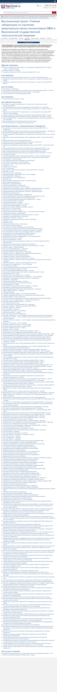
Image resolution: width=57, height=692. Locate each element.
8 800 (50, 5)
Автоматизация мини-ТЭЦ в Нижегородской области (17, 140)
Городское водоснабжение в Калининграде (14, 250)
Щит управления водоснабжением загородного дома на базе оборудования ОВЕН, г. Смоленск (28, 90)
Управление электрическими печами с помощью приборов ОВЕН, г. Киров (23, 363)
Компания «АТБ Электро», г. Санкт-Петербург (15, 323)
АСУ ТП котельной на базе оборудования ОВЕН (15, 470)
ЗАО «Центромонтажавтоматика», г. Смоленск (15, 433)
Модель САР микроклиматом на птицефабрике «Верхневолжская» (20, 570)
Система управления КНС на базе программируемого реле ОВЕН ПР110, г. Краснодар (25, 107)
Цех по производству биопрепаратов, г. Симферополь (17, 194)
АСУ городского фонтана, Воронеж (12, 225)
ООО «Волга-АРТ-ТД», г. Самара (11, 436)
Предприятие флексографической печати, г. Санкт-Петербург (19, 174)
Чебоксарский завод (8, 292)
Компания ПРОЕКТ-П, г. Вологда (11, 70)
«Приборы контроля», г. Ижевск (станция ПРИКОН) (16, 256)
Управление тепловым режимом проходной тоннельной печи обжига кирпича (24, 496)
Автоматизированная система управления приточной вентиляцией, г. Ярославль (24, 430)
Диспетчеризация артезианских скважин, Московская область (19, 180)
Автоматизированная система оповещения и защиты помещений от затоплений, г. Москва (27, 116)
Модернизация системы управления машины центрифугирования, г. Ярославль (24, 420)
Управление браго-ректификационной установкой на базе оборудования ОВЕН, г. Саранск (27, 115)
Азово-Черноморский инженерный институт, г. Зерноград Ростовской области (24, 211)
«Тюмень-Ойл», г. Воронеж (10, 166)
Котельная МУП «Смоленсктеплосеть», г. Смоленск (16, 275)
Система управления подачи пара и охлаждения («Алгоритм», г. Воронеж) (22, 230)
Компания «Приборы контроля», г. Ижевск (14, 327)
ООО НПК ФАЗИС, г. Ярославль (11, 431)
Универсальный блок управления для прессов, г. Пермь (17, 143)
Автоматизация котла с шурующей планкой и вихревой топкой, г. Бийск (22, 332)
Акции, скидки (35, 38)
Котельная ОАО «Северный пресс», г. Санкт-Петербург (17, 264)
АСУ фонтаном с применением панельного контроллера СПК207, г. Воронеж (23, 169)
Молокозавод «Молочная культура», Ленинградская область (19, 197)
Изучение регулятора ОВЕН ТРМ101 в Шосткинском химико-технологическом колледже (26, 597)
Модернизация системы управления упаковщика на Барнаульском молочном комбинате (27, 337)
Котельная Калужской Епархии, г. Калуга (13, 98)
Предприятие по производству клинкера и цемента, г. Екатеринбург (21, 278)
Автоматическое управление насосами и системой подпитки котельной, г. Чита (24, 132)
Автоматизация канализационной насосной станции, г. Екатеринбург (21, 92)
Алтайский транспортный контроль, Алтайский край (17, 326)
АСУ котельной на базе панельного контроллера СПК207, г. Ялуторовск (22, 231)
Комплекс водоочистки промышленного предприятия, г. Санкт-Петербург (22, 276)
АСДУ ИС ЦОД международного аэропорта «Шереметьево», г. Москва (22, 199)
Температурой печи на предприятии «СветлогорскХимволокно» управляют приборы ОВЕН (27, 481)
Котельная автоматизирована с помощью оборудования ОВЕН (19, 442)
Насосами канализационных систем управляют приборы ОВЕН (19, 482)
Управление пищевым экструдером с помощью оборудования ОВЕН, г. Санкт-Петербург (26, 351)
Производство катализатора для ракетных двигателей (17, 287)
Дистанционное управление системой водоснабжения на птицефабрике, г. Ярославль (26, 406)
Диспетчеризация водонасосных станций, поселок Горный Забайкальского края (24, 151)
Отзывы (49, 38)
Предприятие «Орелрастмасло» (11, 193)
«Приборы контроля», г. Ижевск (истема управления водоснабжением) (22, 253)
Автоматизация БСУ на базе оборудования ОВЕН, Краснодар (19, 233)
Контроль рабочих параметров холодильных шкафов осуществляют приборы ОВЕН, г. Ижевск (28, 352)
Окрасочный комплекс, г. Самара (12, 312)
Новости (21, 38)
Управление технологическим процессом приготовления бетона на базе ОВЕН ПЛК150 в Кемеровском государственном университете (26, 608)
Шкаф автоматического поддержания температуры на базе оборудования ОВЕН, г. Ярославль (28, 422)
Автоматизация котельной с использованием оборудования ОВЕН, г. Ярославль (24, 416)
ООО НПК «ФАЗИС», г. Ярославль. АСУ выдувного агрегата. (18, 434)
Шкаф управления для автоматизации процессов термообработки (20, 495)
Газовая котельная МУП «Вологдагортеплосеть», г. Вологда (18, 258)
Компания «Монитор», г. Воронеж (12, 307)
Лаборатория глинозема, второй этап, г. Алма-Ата (16, 204)
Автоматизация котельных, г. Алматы (13, 238)
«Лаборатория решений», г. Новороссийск (14, 213)
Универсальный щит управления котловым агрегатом (17, 498)
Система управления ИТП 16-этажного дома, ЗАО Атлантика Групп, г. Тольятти (24, 391)
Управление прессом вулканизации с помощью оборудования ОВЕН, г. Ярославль (25, 349)
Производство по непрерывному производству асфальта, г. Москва (21, 214)
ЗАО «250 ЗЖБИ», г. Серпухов (11, 309)
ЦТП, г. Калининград (8, 168)
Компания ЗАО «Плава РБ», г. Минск (12, 210)
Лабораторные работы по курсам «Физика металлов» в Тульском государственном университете (29, 546)
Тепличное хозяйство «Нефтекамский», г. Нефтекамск (17, 252)
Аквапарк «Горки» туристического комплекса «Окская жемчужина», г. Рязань (23, 245)
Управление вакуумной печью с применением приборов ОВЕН (20, 471)
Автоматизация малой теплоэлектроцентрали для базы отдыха (20, 121)
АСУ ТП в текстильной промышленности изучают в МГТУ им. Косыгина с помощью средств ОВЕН (29, 550)
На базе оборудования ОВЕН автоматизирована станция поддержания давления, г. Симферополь (29, 131)
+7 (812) (53, 7)
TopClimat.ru (10, 7)
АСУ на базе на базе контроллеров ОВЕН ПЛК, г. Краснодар (18, 304)
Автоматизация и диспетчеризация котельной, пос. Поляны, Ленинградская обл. (24, 397)
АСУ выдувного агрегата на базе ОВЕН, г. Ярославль (16, 426)
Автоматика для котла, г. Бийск (11, 273)
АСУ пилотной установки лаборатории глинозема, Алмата (18, 227)
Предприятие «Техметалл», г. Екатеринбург (14, 310)
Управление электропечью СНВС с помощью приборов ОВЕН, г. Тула (21, 72)
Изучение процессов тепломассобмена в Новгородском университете (21, 524)
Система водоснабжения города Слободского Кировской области (20, 267)
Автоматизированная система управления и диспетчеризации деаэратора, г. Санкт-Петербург (28, 335)
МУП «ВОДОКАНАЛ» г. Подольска (12, 176)
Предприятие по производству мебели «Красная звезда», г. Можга (20, 330)
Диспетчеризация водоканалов (11, 182)
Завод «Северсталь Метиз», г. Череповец (14, 290)
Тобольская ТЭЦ (7, 179)
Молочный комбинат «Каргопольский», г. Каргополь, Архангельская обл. (22, 190)
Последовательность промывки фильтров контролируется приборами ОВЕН (23, 440)
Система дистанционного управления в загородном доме (18, 122)
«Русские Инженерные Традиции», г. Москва (15, 205)
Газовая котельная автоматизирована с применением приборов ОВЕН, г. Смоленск (25, 425)
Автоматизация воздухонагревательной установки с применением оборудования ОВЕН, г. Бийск (28, 334)
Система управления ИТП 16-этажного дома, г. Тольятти (18, 419)
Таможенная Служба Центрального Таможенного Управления (19, 244)
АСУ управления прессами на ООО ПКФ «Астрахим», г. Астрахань (20, 286)
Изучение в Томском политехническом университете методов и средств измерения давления (28, 581)
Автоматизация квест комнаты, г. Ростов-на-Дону (16, 187)
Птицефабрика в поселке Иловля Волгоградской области (18, 234)
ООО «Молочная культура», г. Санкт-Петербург (15, 162)
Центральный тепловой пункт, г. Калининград (15, 224)
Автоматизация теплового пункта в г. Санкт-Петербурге (18, 499)
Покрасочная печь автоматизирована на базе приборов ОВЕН (19, 467)
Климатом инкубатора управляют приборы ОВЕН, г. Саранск (19, 655)
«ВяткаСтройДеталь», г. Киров (11, 284)
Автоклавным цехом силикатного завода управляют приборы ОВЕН (21, 473)
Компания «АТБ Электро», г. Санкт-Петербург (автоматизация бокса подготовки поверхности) (28, 315)
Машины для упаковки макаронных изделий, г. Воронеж (18, 207)
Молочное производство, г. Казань (12, 239)
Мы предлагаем (13, 38)
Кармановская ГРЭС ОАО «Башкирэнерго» (14, 177)
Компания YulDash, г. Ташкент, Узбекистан (14, 296)
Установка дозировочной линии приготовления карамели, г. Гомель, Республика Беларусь (27, 156)
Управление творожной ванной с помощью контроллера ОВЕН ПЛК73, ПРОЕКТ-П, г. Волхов (27, 378)
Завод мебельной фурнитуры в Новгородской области (17, 282)
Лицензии (42, 38)
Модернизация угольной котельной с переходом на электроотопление (22, 474)
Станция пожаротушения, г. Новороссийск (14, 185)
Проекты (27, 38)
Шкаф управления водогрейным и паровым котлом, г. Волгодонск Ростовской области (26, 157)
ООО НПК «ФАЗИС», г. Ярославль (12, 439)
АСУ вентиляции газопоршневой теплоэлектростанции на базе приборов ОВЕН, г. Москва (27, 338)
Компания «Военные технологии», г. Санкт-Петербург (17, 324)
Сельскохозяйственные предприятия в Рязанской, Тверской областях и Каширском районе (27, 298)
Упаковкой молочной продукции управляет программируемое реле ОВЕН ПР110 (24, 477)
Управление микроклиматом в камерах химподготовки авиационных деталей (23, 443)
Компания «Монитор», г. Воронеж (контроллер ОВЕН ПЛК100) (19, 306)
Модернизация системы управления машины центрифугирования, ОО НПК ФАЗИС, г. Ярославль (28, 392)
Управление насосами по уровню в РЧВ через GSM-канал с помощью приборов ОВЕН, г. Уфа (27, 364)
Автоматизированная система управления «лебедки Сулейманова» (21, 487)
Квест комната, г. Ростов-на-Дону (12, 208)
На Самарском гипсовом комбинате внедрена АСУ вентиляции (20, 447)
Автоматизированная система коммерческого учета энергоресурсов (21, 451)
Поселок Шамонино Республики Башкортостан (15, 255)
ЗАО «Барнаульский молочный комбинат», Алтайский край (18, 160)
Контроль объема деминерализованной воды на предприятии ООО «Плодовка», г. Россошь (27, 152)
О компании (4, 38)
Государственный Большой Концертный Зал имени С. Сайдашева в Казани (23, 191)
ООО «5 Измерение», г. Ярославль (12, 437)
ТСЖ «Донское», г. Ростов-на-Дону (12, 159)
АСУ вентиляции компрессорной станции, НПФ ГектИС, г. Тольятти (20, 368)
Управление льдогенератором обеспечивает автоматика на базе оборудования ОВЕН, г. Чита (28, 653)
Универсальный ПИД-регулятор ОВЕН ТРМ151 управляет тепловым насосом (23, 479)
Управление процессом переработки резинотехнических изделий (20, 448)
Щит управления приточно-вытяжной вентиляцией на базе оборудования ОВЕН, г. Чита (26, 148)
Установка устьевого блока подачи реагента (14, 491)
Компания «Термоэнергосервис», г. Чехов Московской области (19, 293)
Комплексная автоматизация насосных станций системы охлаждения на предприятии (26, 149)
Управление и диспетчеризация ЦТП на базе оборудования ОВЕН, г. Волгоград (24, 417)
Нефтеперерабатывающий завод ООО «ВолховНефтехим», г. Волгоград (22, 289)
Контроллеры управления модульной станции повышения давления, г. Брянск (24, 272)
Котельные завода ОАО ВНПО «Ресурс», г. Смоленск (17, 301)
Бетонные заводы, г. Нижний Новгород (13, 247)
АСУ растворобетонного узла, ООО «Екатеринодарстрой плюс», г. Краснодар (23, 380)
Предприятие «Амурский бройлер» (12, 183)
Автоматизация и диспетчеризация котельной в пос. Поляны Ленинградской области (25, 77)
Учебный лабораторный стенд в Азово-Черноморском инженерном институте (24, 196)
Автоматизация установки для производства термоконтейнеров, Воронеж (23, 228)
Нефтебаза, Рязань (8, 222)
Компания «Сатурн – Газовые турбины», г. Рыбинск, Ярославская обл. (21, 299)
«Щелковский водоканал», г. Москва (12, 202)
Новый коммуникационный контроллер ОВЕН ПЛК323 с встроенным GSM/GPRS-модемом (27, 457)
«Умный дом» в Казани (9, 154)
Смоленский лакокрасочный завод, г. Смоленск (15, 281)
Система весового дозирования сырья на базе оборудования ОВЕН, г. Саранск (24, 361)
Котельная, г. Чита (8, 165)
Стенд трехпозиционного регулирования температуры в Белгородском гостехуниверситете (27, 580)
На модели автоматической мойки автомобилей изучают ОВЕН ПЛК (21, 625)
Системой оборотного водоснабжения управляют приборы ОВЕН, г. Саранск (23, 360)
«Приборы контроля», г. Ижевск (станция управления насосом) (20, 262)
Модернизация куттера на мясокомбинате (14, 450)
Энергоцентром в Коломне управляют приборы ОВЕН (17, 493)
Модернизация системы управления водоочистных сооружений (20, 485)
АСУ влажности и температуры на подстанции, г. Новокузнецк (19, 423)
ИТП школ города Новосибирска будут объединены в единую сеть (21, 476)
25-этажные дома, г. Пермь (10, 265)
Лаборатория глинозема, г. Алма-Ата (12, 217)
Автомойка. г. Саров (8, 171)
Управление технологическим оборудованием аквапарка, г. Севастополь (22, 142)
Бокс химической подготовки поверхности (14, 313)
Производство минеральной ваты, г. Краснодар (15, 216)
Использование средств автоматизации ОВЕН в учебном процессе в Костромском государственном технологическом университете (25, 637)
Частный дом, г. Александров (10, 89)
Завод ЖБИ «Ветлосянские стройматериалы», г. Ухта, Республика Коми (22, 236)
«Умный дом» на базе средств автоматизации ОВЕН (17, 163)
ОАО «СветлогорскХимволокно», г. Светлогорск (15, 248)
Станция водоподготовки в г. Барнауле (13, 200)
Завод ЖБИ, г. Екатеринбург (10, 279)
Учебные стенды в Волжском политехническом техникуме (18, 586)
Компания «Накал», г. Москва (10, 329)
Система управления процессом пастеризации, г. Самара (18, 428)
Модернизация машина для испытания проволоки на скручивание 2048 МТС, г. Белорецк (27, 414)
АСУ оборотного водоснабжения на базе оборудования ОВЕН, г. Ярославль (23, 408)
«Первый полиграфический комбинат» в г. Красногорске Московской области (23, 295)
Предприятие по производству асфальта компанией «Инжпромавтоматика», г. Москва (26, 188)
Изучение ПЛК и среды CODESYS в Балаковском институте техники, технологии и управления (28, 508)
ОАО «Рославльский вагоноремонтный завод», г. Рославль (18, 270)
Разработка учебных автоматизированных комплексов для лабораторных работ (24, 468)
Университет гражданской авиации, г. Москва (15, 269)
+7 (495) (46, 7)
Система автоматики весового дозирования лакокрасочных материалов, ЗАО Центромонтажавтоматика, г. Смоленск (23, 376)
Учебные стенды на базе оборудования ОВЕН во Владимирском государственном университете (28, 614)
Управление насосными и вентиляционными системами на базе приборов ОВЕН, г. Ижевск (27, 366)
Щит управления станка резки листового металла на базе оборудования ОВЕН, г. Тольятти (27, 412)
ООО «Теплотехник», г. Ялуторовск (12, 173)
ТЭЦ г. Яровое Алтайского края (11, 303)
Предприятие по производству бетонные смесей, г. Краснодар (19, 219)
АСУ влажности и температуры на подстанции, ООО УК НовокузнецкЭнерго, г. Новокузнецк (27, 402)
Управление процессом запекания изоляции (15, 484)
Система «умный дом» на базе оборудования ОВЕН (16, 93)
